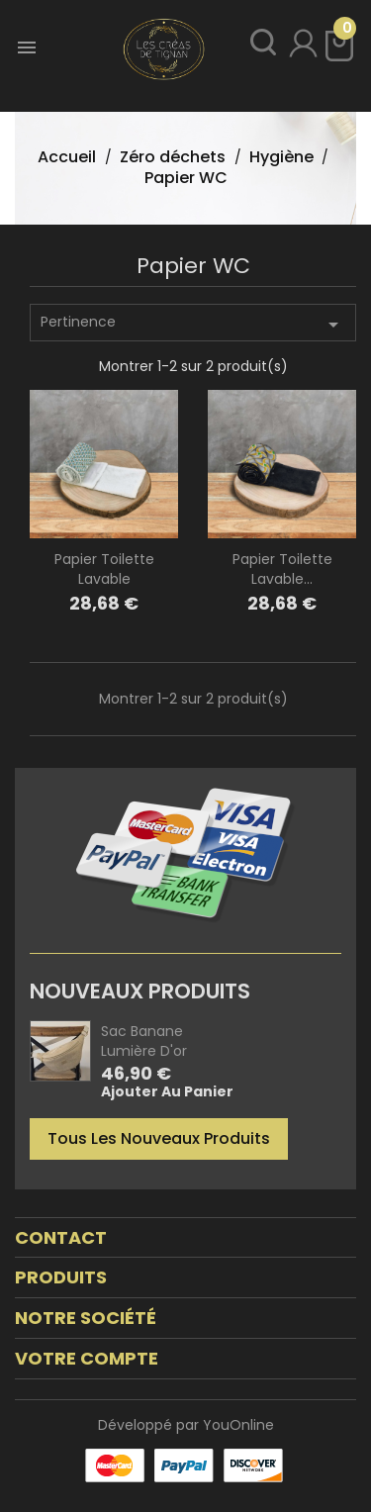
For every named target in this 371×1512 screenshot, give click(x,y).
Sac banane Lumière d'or (144, 1041)
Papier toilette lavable (104, 569)
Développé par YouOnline (186, 1425)
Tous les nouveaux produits (158, 1138)
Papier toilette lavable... (282, 569)
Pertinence (193, 324)
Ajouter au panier (167, 1092)
